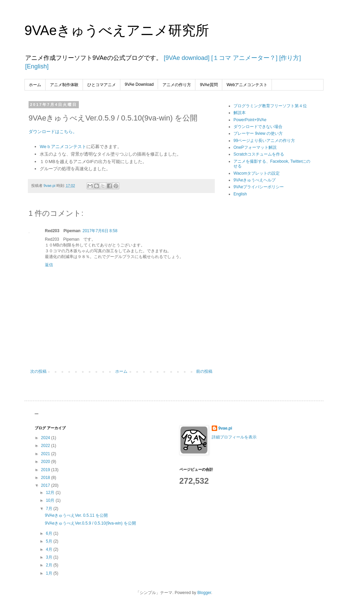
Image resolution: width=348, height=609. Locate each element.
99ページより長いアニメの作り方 (264, 140)
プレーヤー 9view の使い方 (258, 133)
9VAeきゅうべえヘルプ (254, 180)
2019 (46, 469)
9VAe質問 (209, 84)
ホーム (35, 84)
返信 (49, 264)
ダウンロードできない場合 (257, 126)
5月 (49, 541)
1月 (49, 573)
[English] (37, 66)
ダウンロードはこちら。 (54, 131)
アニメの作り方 (176, 84)
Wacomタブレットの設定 (256, 173)
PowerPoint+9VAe (249, 119)
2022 (46, 445)
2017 (46, 485)
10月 (51, 500)
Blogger (204, 592)
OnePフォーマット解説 (255, 147)
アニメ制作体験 (64, 84)
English (240, 194)
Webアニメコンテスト (247, 84)
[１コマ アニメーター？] (243, 57)
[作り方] (289, 57)
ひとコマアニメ (101, 84)
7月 (49, 508)
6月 (49, 533)
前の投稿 (204, 371)
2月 (49, 565)
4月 (49, 549)
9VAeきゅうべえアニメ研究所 (116, 30)
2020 (46, 461)
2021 (46, 453)
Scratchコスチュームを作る (258, 154)
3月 (49, 557)
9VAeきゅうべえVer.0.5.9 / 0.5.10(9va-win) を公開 (90, 523)
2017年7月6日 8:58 (100, 230)
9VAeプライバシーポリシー (258, 187)
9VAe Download (139, 84)
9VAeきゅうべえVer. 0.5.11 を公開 (76, 515)
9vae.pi (225, 428)
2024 (46, 437)
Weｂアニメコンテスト (63, 146)
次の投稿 (38, 371)
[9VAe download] (186, 57)
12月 (51, 492)
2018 (46, 477)
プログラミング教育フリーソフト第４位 (270, 105)
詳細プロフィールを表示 (234, 437)
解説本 (239, 112)
